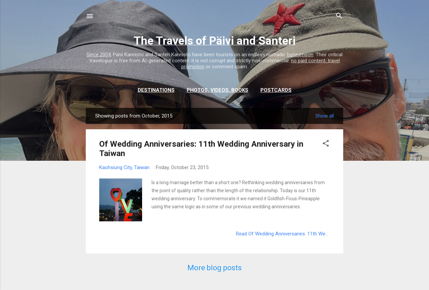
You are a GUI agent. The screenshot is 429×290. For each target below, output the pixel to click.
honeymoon (300, 55)
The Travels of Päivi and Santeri (215, 40)
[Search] (339, 16)
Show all (324, 116)
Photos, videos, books (217, 90)
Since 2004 (98, 55)
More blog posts (214, 268)
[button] (326, 144)
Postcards (276, 90)
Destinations (156, 90)
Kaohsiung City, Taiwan (124, 167)
